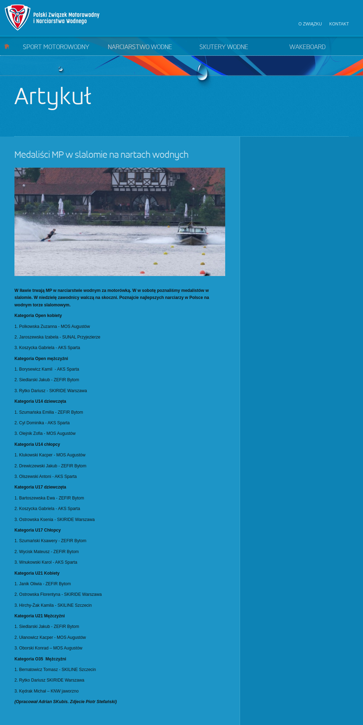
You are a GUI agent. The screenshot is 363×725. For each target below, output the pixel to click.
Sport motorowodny (56, 47)
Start (7, 46)
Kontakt (339, 24)
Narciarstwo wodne (140, 47)
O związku (310, 24)
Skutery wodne (223, 47)
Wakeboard (307, 47)
